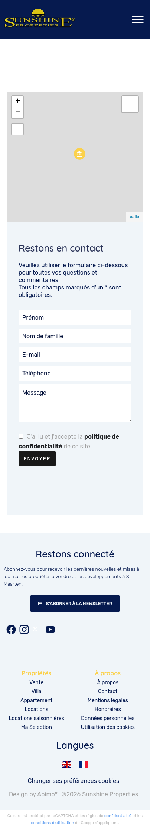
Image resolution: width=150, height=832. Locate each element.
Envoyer (37, 458)
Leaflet (134, 216)
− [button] (17, 112)
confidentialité (117, 815)
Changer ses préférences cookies (74, 780)
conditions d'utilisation (52, 822)
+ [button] (17, 101)
